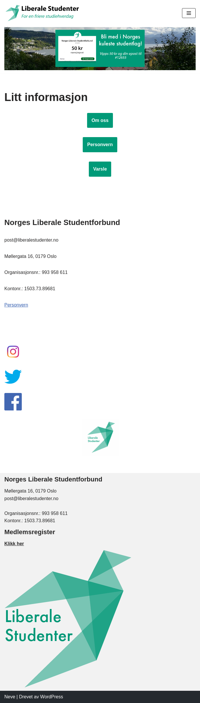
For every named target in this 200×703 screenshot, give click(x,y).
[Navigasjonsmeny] (189, 13)
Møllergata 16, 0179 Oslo (30, 490)
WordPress (51, 696)
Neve (9, 696)
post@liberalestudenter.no (31, 498)
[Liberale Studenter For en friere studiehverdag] (43, 13)
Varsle (100, 169)
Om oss (100, 120)
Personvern (100, 144)
